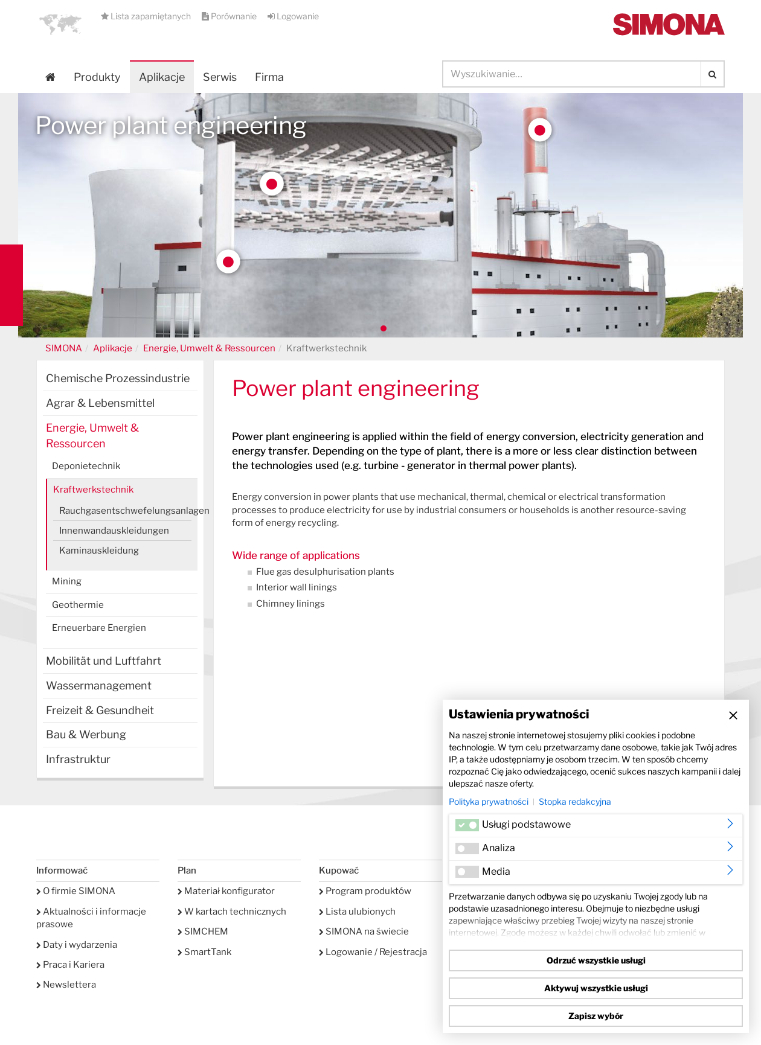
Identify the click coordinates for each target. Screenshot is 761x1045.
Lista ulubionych (357, 911)
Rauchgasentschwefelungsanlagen (125, 510)
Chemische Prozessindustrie (118, 378)
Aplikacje (162, 77)
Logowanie (293, 16)
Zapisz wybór (595, 1016)
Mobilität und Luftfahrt (103, 660)
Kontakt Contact (11, 285)
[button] (60, 24)
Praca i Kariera (70, 964)
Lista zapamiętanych (147, 16)
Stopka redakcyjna (575, 801)
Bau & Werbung (86, 734)
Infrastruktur (78, 759)
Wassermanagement (99, 685)
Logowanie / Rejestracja (373, 952)
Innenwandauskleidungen (114, 530)
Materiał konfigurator (226, 891)
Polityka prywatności (488, 801)
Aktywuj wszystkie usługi (596, 988)
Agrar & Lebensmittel (100, 403)
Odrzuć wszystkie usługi (596, 960)
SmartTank (204, 952)
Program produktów (365, 891)
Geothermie (78, 604)
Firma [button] (269, 77)
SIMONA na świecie (364, 931)
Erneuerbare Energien (99, 627)
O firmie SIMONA (75, 891)
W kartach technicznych (232, 911)
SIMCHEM (203, 931)
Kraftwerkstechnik (93, 489)
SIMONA (63, 348)
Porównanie (230, 16)
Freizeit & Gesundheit (100, 710)
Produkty (97, 77)
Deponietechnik (86, 466)
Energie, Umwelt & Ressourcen (209, 348)
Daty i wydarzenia (76, 944)
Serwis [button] (220, 77)
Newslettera (66, 984)
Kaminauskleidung (99, 550)
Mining (67, 581)
